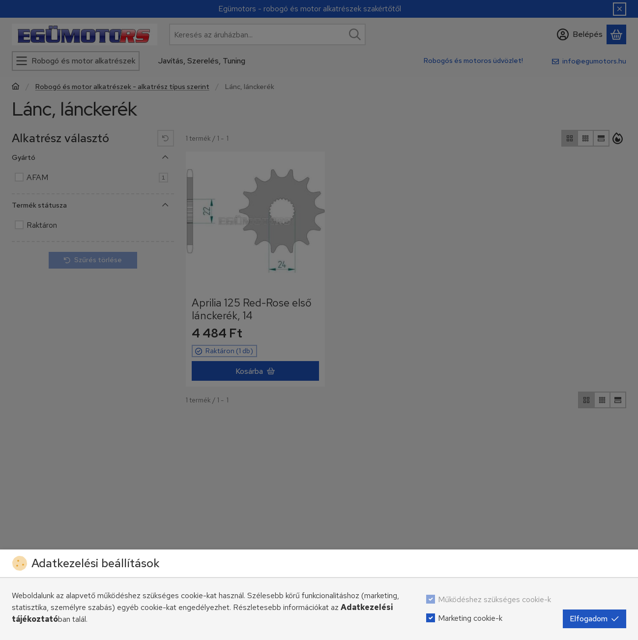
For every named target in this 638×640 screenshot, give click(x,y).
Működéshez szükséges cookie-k (494, 599)
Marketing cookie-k (470, 618)
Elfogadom (594, 618)
